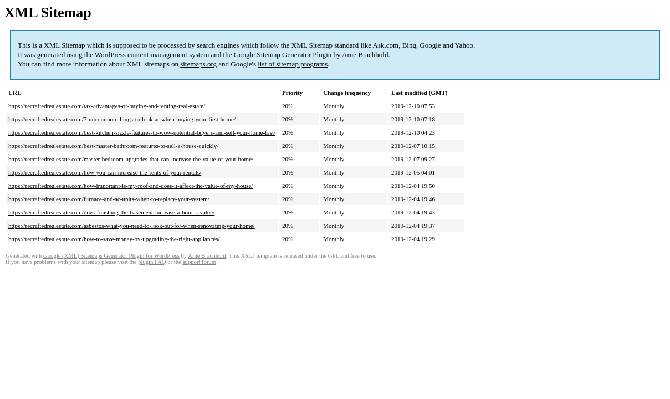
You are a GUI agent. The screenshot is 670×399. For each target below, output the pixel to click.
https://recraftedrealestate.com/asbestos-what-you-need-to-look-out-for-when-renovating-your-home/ (131, 225)
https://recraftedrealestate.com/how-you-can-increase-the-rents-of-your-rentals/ (104, 172)
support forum (199, 262)
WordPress (110, 54)
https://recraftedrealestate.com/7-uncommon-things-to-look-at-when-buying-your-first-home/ (122, 119)
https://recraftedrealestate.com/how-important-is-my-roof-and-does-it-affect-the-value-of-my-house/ (130, 185)
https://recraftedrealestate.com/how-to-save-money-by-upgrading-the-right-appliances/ (114, 239)
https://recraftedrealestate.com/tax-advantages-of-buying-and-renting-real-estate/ (106, 106)
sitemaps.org (198, 64)
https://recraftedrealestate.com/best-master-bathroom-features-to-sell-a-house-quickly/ (113, 145)
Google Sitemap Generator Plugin (283, 54)
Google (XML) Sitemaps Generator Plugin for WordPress (111, 256)
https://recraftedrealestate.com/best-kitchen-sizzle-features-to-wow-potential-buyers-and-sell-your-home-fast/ (141, 132)
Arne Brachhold (365, 54)
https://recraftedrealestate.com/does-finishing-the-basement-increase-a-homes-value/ (111, 212)
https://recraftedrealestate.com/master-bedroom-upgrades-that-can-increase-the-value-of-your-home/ (130, 159)
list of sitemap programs (293, 64)
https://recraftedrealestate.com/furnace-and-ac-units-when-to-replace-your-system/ (108, 199)
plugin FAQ (152, 262)
